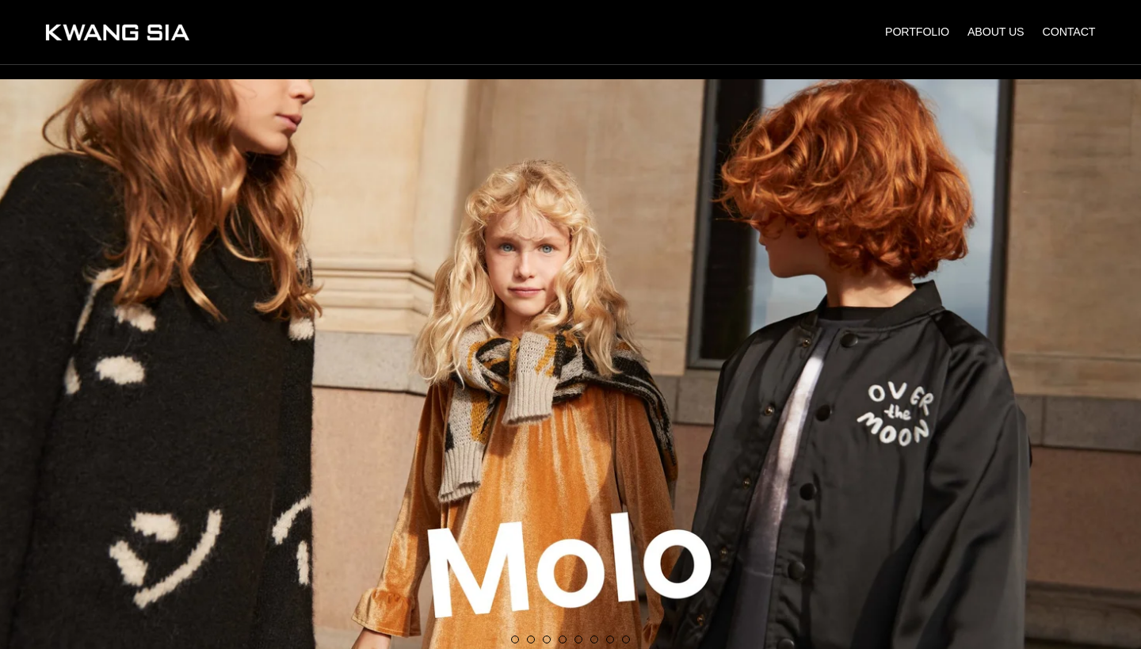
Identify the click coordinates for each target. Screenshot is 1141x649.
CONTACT (1069, 31)
